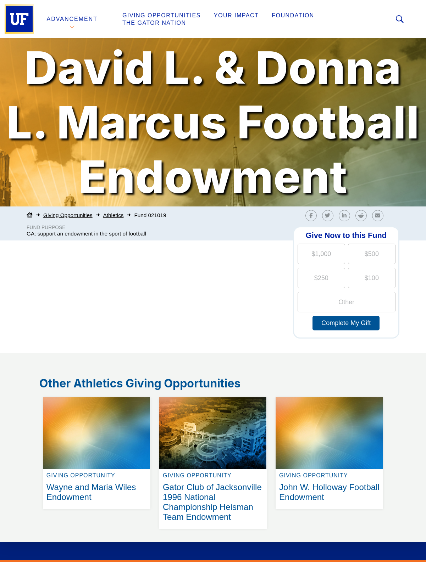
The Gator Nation (154, 23)
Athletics (113, 215)
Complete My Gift (346, 323)
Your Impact (236, 15)
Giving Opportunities (161, 15)
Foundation (293, 15)
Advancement (72, 19)
